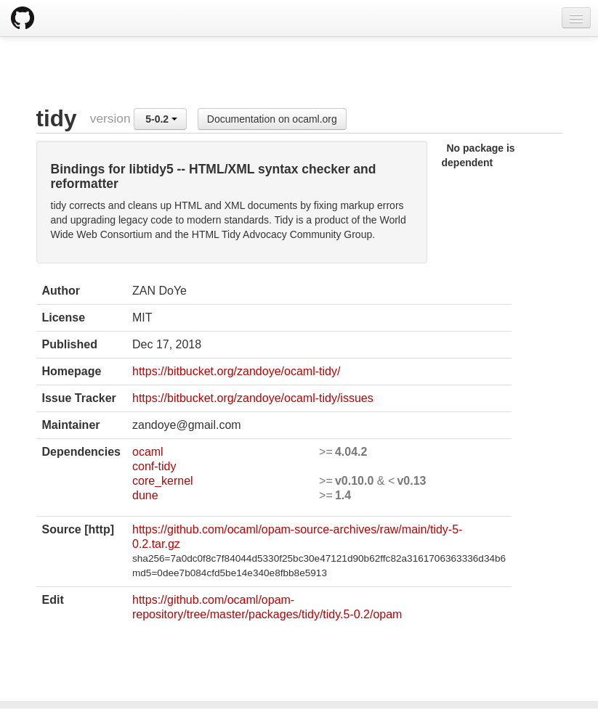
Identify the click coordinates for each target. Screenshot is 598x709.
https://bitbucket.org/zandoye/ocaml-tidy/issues (252, 398)
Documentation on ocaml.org (272, 119)
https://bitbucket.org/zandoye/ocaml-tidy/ (236, 371)
